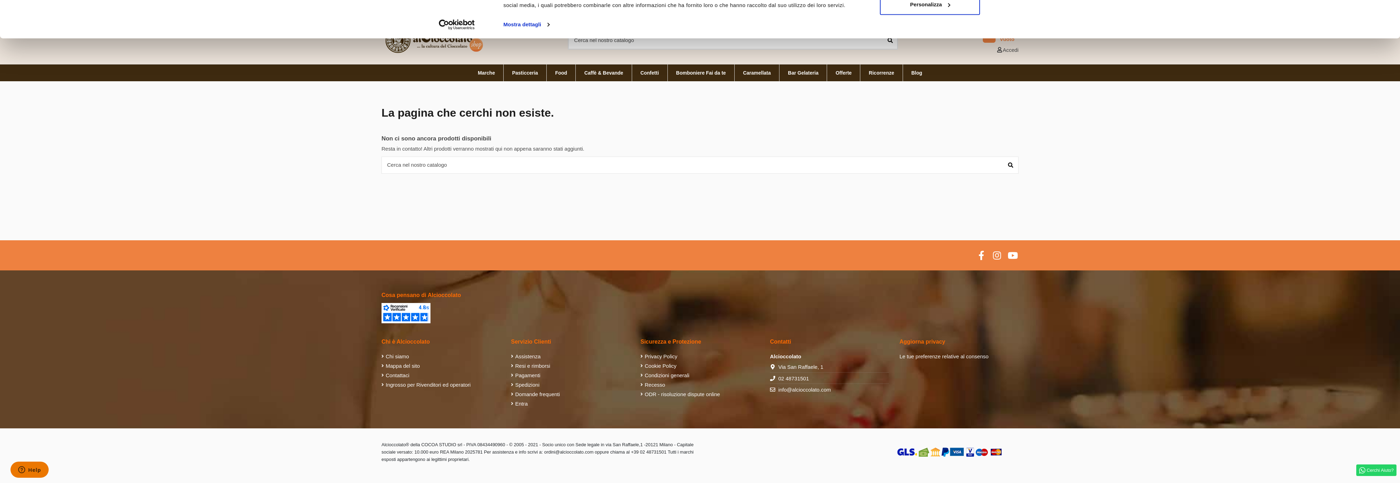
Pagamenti (527, 375)
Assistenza (528, 356)
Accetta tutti (930, 18)
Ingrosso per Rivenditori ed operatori (428, 385)
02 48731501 (793, 378)
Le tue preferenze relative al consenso (943, 356)
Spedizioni (527, 385)
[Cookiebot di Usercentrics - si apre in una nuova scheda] (457, 61)
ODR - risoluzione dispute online (682, 394)
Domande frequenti (537, 394)
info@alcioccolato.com (804, 390)
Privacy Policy (661, 356)
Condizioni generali (667, 375)
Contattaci (398, 375)
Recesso (655, 385)
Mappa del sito (403, 366)
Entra (521, 404)
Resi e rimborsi (532, 366)
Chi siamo (397, 356)
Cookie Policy (661, 366)
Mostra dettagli (522, 61)
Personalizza (930, 41)
